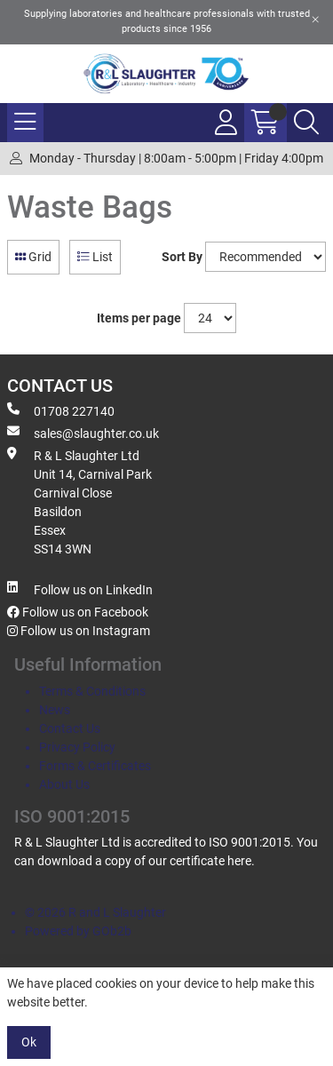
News (54, 710)
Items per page (139, 318)
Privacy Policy (77, 747)
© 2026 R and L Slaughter (95, 912)
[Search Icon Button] (306, 122)
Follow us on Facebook (77, 612)
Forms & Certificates (95, 766)
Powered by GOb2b (78, 931)
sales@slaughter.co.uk (83, 433)
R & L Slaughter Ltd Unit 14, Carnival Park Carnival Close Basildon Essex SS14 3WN (79, 501)
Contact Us (69, 728)
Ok (28, 1042)
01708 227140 (61, 410)
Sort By (182, 257)
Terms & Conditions (92, 691)
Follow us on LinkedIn (80, 589)
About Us (64, 784)
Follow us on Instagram (78, 631)
